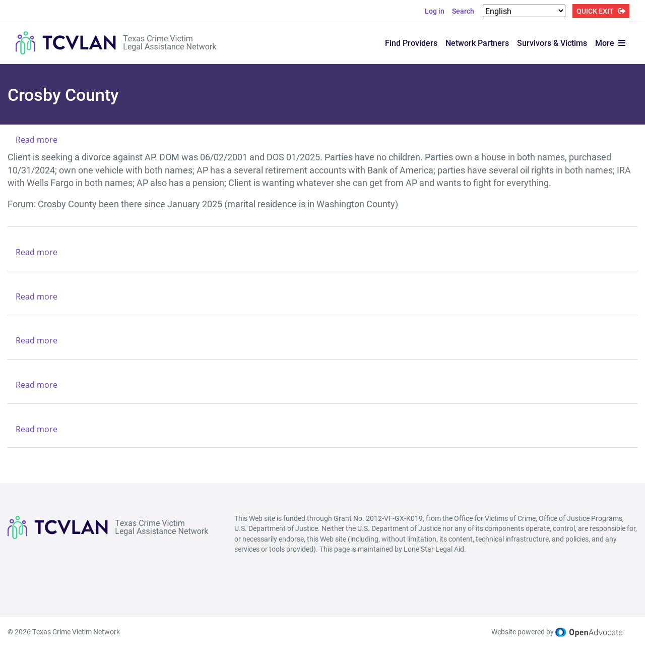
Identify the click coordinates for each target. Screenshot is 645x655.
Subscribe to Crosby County (12, 467)
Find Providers (411, 42)
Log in (434, 11)
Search (463, 11)
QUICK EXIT (595, 11)
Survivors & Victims (552, 42)
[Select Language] (524, 11)
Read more (36, 139)
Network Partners (477, 42)
